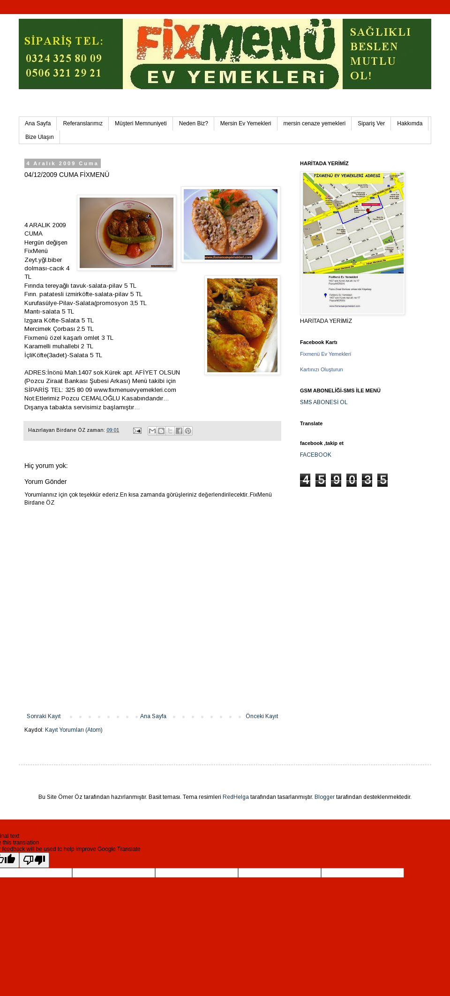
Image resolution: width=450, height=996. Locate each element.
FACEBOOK (315, 455)
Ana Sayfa (38, 123)
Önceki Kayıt (262, 716)
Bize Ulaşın (39, 137)
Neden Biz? (193, 123)
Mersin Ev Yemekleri (245, 123)
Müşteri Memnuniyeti (141, 123)
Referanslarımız (83, 123)
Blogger (325, 797)
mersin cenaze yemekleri (315, 123)
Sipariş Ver (371, 123)
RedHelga (236, 797)
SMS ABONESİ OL (324, 402)
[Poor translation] (34, 860)
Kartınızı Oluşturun (321, 369)
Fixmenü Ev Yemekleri (325, 354)
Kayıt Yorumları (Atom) (74, 730)
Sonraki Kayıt (43, 716)
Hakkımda (409, 123)
